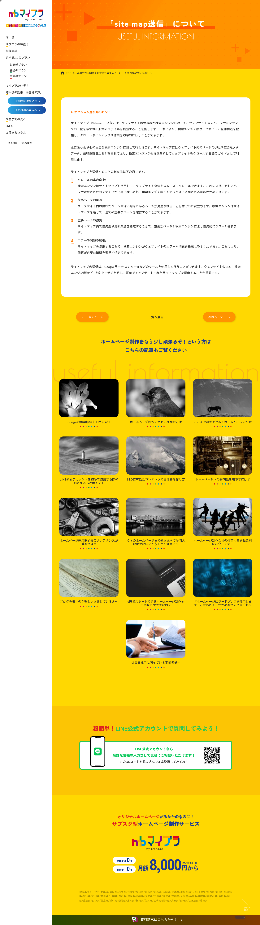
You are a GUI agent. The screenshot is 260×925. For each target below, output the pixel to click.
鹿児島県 (194, 900)
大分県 (175, 900)
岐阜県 (131, 896)
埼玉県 (193, 892)
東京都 (210, 892)
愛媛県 (122, 900)
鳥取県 (222, 896)
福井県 (104, 896)
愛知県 (149, 896)
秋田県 (140, 892)
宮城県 (131, 892)
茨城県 (166, 892)
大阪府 (184, 896)
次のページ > (219, 317)
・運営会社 (26, 142)
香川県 (113, 900)
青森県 (113, 892)
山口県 (95, 900)
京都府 (175, 896)
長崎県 (157, 900)
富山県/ (87, 896)
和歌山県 (212, 896)
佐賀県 (148, 900)
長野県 (122, 896)
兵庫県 (193, 896)
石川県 (95, 896)
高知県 (131, 900)
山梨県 (113, 896)
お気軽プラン (18, 65)
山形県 (149, 892)
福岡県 (139, 900)
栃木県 (175, 892)
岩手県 (122, 892)
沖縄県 (203, 900)
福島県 (157, 892)
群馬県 (184, 892)
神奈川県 (221, 892)
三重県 (157, 896)
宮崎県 (183, 900)
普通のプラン (18, 70)
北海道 (104, 892)
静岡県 (140, 896)
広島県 (87, 900)
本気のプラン (18, 76)
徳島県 (104, 900)
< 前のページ (92, 317)
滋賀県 (166, 896)
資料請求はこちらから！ (155, 920)
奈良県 (202, 896)
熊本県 (166, 900)
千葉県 (202, 892)
